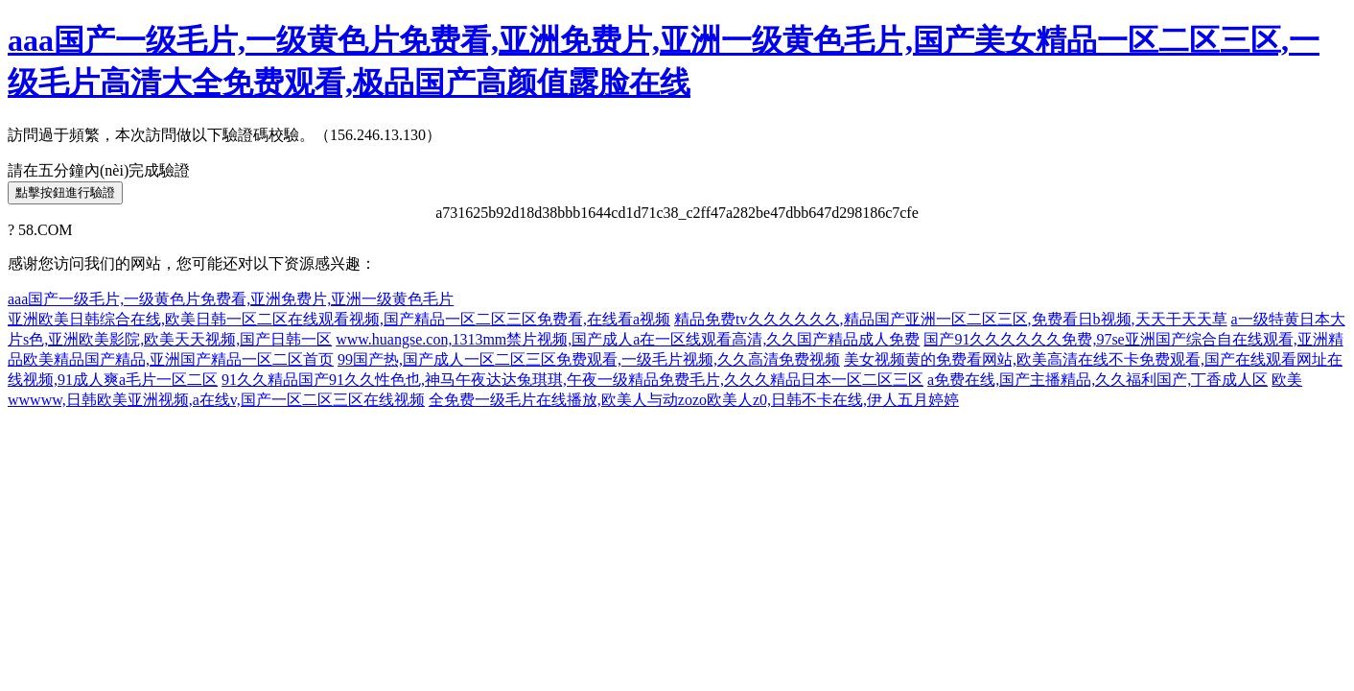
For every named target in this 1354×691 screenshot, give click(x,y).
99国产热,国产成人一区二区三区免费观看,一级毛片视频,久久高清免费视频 (589, 359)
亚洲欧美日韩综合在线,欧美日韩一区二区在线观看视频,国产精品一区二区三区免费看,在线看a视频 (339, 319)
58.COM (45, 230)
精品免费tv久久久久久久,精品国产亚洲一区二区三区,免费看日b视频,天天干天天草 (950, 319)
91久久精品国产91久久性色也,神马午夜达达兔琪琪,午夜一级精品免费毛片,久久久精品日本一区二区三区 (572, 379)
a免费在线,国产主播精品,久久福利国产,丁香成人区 (1097, 379)
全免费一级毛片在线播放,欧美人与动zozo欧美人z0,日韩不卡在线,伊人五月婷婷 (694, 400)
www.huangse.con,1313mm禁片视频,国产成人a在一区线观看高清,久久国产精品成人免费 (628, 339)
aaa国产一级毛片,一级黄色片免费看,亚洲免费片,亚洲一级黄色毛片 (231, 299)
